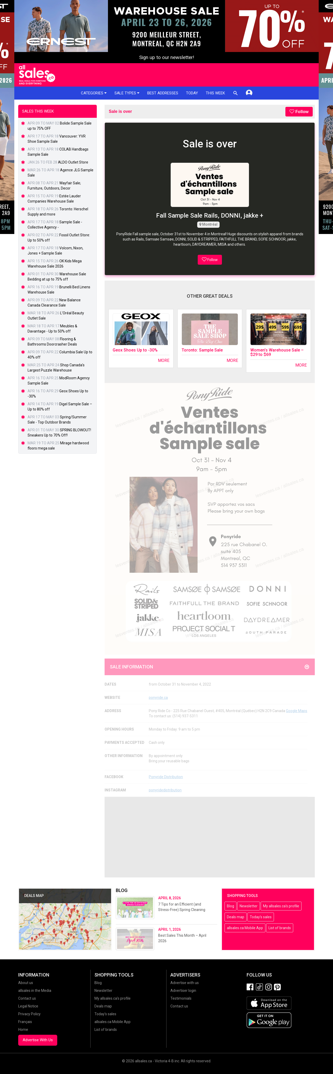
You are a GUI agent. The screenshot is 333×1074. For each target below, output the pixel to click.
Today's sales (261, 917)
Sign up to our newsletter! (166, 57)
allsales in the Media (34, 990)
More (163, 360)
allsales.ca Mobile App (245, 928)
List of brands (279, 928)
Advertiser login (183, 990)
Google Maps (296, 711)
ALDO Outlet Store (73, 162)
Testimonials (180, 998)
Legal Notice (28, 1006)
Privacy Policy (29, 1014)
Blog (230, 906)
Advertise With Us (38, 1040)
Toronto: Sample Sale (202, 350)
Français (25, 1022)
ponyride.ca (158, 697)
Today (192, 93)
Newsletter (249, 906)
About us (25, 983)
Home (23, 1029)
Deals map (235, 917)
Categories (94, 93)
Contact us (27, 998)
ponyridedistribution (165, 790)
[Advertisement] (209, 837)
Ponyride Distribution (166, 777)
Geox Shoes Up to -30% (135, 350)
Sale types (126, 93)
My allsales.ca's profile (281, 906)
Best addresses (162, 93)
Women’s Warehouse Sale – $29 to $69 (277, 352)
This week (215, 93)
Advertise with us (184, 983)
